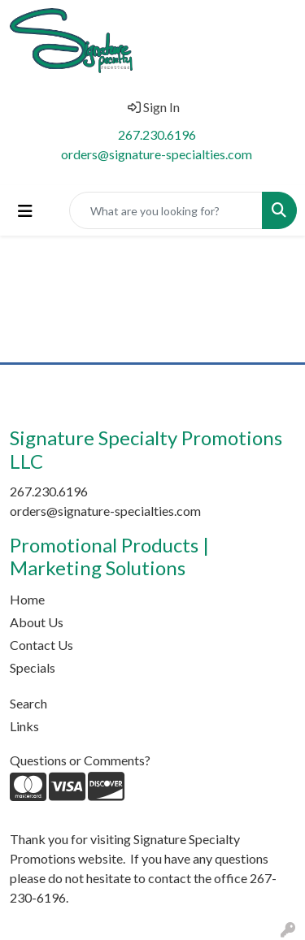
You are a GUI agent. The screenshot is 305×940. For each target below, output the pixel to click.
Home (27, 599)
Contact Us (41, 644)
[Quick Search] (166, 210)
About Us (36, 622)
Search (28, 703)
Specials (32, 667)
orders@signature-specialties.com (156, 154)
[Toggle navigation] (25, 211)
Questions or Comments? (80, 760)
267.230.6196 (157, 134)
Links (24, 726)
